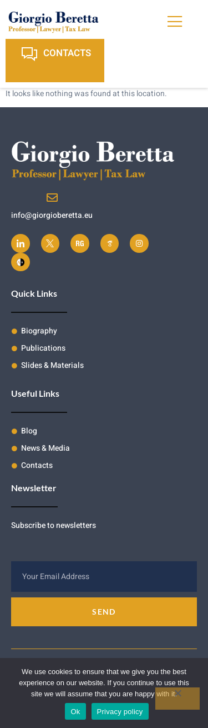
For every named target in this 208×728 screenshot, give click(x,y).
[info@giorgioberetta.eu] (52, 197)
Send (103, 611)
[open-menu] (176, 22)
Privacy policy (120, 711)
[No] (177, 698)
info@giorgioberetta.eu (52, 215)
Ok (75, 711)
